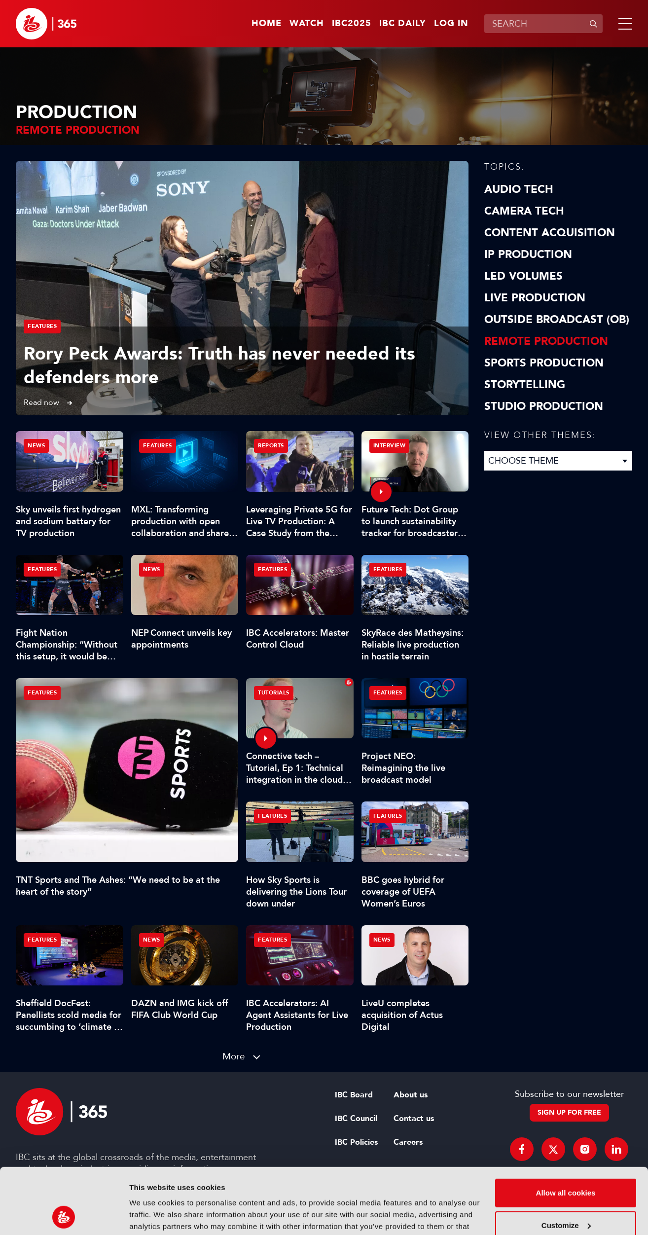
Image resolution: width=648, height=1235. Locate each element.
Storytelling (524, 384)
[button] (623, 24)
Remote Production (546, 341)
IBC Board (354, 1095)
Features (42, 326)
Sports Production (544, 363)
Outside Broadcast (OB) (556, 319)
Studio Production (543, 406)
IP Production (528, 254)
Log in (451, 24)
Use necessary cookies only (565, 1196)
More (233, 1056)
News (36, 445)
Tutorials (273, 692)
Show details (152, 1215)
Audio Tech (518, 189)
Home (267, 24)
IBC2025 (351, 24)
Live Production (534, 298)
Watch (306, 24)
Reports (271, 445)
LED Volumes (523, 276)
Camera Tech (524, 211)
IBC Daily (402, 24)
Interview (389, 445)
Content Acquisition (549, 232)
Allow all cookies (566, 1131)
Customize (566, 1163)
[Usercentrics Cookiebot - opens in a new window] (64, 1215)
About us (411, 1095)
